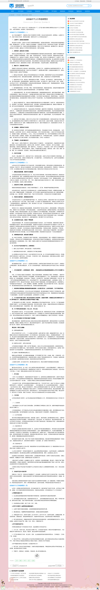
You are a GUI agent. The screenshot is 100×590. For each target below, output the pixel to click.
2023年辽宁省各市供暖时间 (76, 23)
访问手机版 (45, 22)
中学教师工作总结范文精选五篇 (77, 78)
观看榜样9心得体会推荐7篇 (76, 45)
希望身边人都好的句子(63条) (76, 69)
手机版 (77, 1)
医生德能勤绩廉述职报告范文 (76, 66)
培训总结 (62, 11)
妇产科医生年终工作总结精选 (35, 575)
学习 (25, 560)
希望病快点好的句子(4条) (75, 86)
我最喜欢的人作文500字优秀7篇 (77, 82)
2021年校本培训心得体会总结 (54, 575)
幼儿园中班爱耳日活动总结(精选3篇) (78, 36)
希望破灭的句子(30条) (75, 75)
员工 (29, 560)
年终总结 (70, 11)
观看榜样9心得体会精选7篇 (76, 39)
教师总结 (79, 11)
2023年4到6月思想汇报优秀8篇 (77, 34)
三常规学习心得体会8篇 (75, 30)
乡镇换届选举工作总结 (75, 91)
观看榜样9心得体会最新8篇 (76, 50)
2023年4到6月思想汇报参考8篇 (77, 41)
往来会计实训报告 (74, 27)
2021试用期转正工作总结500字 (54, 577)
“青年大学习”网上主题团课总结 (35, 579)
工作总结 (29, 11)
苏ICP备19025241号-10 (56, 583)
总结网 (48, 583)
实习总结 (20, 11)
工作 (16, 560)
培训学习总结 (25, 14)
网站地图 (88, 1)
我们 (21, 560)
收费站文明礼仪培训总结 (34, 577)
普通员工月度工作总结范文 (76, 89)
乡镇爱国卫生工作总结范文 (76, 84)
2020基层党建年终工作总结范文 (17, 575)
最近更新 (82, 1)
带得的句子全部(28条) (75, 62)
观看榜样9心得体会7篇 (75, 25)
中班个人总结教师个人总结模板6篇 (78, 71)
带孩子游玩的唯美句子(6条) (76, 64)
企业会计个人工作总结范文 (53, 573)
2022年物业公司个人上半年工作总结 (18, 577)
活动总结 (37, 11)
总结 (33, 560)
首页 (12, 11)
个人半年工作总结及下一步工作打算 (18, 573)
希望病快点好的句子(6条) (75, 80)
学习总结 (54, 11)
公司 (14, 35)
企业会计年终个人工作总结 (49, 565)
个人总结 (45, 11)
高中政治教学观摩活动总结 (53, 579)
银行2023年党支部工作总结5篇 (77, 21)
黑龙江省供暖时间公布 (75, 52)
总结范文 (87, 11)
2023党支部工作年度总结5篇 (76, 32)
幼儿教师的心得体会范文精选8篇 (77, 73)
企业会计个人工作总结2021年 (24, 565)
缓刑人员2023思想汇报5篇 (76, 47)
